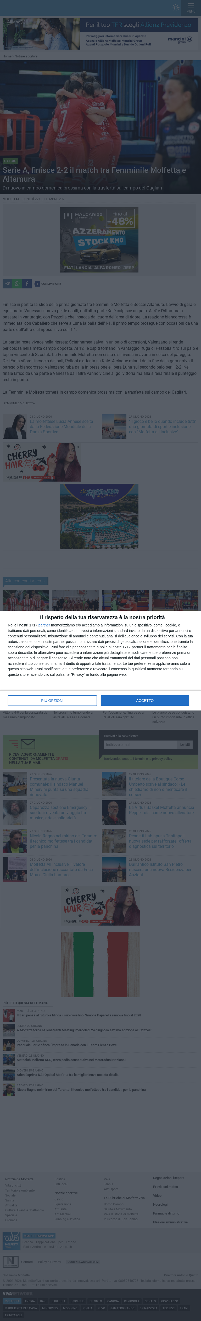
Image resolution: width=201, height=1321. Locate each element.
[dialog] (100, 660)
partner (44, 625)
